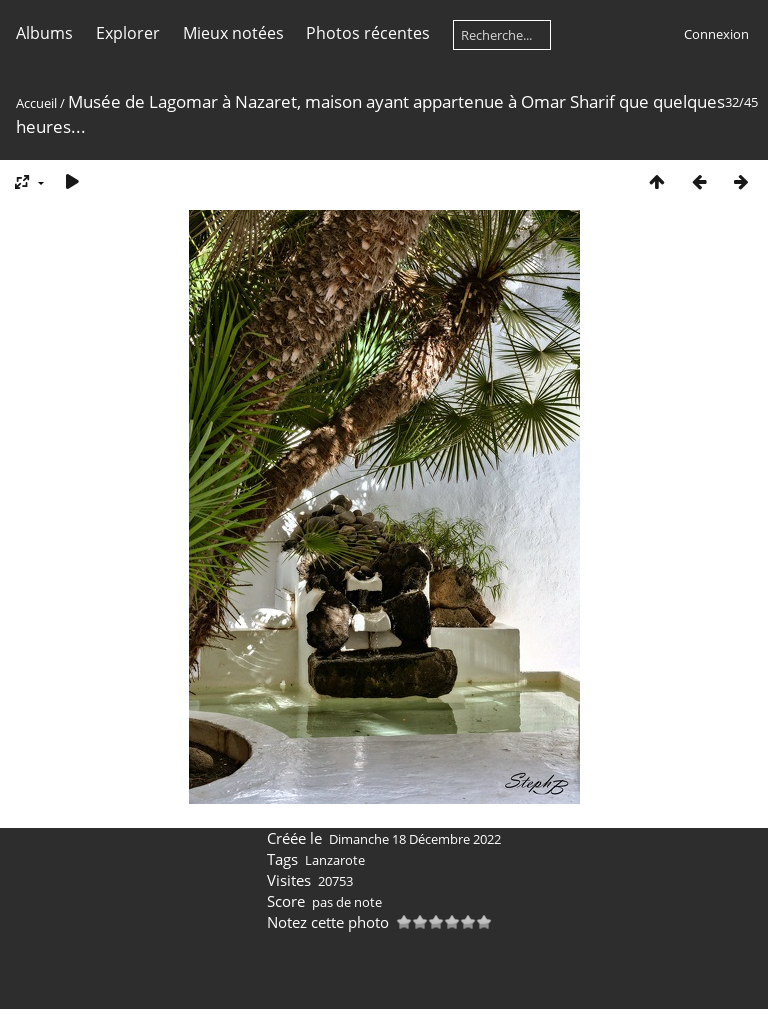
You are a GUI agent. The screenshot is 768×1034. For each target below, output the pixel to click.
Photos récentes (368, 33)
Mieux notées (233, 33)
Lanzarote (335, 860)
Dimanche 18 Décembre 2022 (415, 839)
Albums (44, 33)
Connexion (716, 34)
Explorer (128, 33)
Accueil (36, 103)
